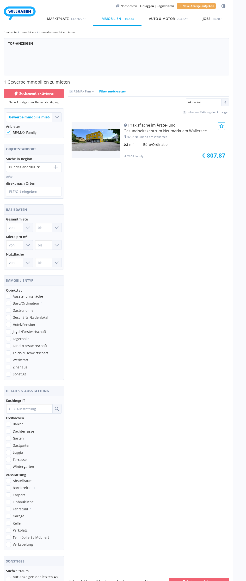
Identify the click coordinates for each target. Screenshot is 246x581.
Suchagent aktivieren (33, 93)
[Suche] (57, 408)
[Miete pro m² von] (19, 245)
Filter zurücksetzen (113, 91)
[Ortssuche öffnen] (34, 191)
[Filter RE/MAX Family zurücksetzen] (81, 91)
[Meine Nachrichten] (126, 6)
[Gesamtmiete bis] (48, 227)
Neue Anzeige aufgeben (196, 6)
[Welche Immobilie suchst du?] (34, 117)
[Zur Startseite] (20, 14)
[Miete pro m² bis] (48, 245)
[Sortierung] (207, 102)
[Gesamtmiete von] (19, 227)
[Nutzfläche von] (19, 262)
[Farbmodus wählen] (223, 6)
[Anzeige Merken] (221, 126)
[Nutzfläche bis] (48, 262)
